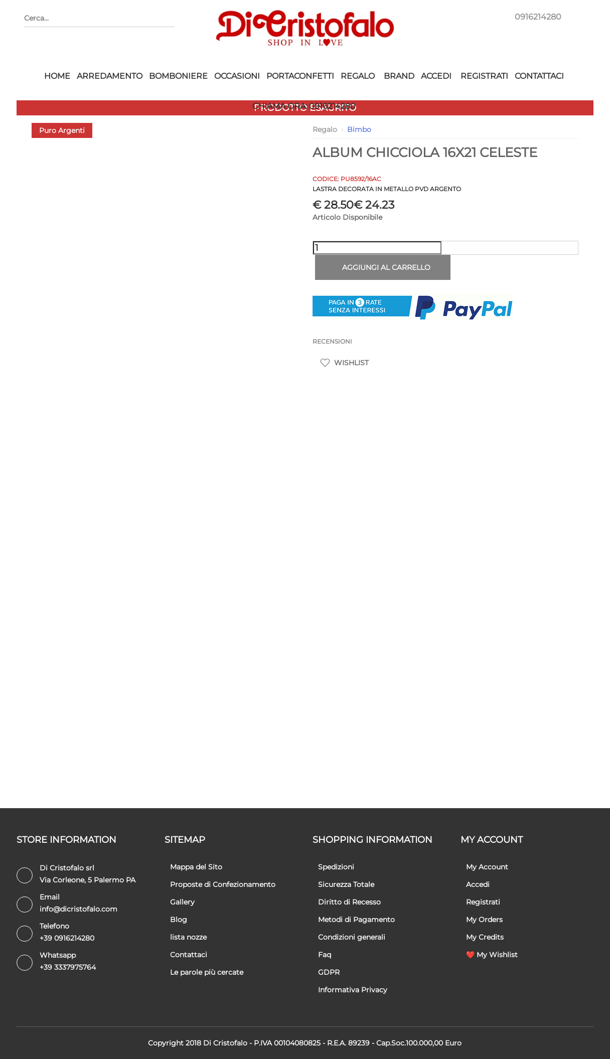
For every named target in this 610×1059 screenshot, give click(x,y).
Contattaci (539, 76)
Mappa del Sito (196, 866)
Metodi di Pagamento (356, 919)
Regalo (358, 76)
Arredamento (109, 76)
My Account (487, 866)
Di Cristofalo (225, 1042)
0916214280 (538, 17)
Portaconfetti (300, 76)
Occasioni (237, 76)
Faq (324, 954)
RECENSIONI (332, 341)
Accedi (436, 76)
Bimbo (359, 129)
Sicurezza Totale (346, 884)
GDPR (329, 972)
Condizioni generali (351, 937)
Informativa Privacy (352, 989)
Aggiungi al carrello (382, 267)
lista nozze (188, 937)
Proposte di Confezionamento (222, 884)
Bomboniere (178, 76)
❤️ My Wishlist (492, 954)
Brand (399, 76)
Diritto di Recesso (349, 901)
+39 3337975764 (68, 967)
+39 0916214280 (67, 938)
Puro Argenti (62, 130)
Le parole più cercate (206, 972)
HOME (57, 76)
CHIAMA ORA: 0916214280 (304, 106)
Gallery (182, 901)
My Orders (484, 919)
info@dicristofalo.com (78, 909)
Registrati (484, 76)
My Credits (485, 937)
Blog (178, 919)
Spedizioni (336, 866)
